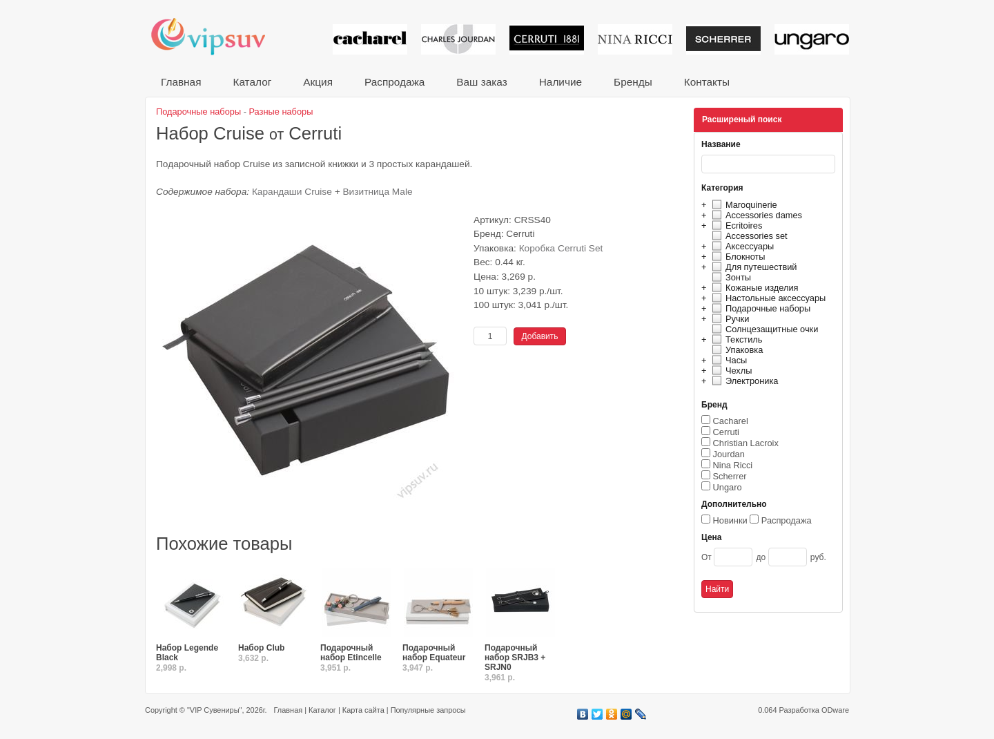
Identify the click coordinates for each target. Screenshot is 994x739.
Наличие (560, 82)
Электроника (743, 381)
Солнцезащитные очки (763, 329)
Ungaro (727, 487)
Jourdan (729, 454)
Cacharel (730, 421)
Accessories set (748, 236)
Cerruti (726, 432)
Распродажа (394, 82)
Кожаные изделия (753, 287)
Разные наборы (281, 111)
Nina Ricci (733, 465)
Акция (318, 82)
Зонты (729, 277)
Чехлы (730, 370)
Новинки (730, 520)
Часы (727, 360)
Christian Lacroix (746, 443)
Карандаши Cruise (292, 191)
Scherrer (730, 476)
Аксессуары (741, 246)
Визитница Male (377, 191)
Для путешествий (752, 267)
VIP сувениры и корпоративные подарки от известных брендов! (217, 36)
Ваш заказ (481, 82)
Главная (181, 82)
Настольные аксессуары (767, 298)
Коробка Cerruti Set (561, 248)
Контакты (707, 82)
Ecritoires (735, 225)
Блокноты (737, 256)
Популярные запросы (428, 710)
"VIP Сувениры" (214, 710)
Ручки (728, 319)
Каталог (252, 82)
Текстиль (735, 339)
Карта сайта (363, 710)
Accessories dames (755, 215)
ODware (835, 710)
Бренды (633, 82)
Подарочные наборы (759, 308)
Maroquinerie (742, 205)
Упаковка (735, 350)
